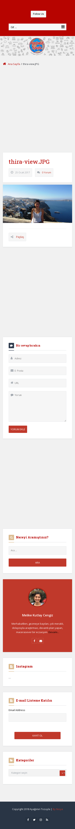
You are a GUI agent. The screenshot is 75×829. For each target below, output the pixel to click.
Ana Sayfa (11, 64)
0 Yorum (46, 172)
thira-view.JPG (29, 161)
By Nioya (58, 809)
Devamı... (53, 632)
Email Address (17, 710)
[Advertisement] (37, 109)
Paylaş (20, 237)
